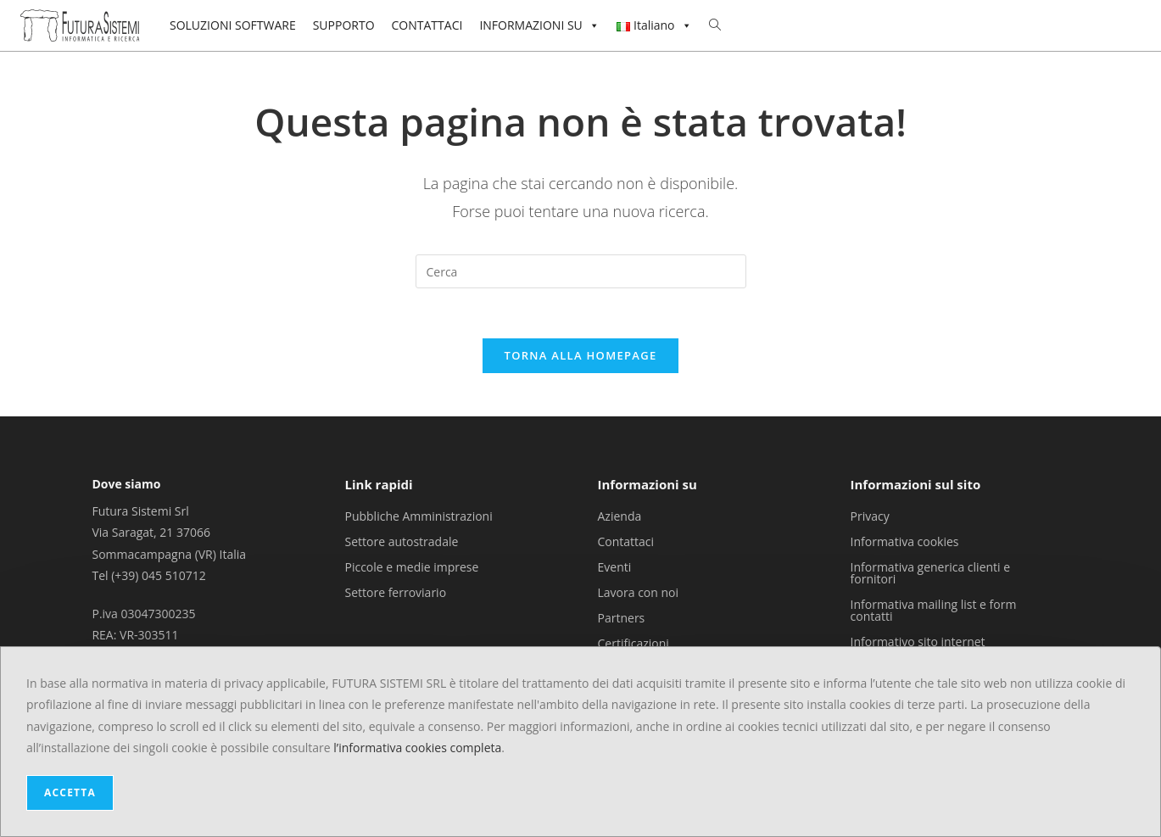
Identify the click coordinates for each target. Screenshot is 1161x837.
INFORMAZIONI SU (539, 25)
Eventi (615, 568)
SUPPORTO (344, 25)
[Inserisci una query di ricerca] (581, 271)
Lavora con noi (638, 593)
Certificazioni (633, 644)
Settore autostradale (401, 542)
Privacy (870, 517)
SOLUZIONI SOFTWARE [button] (233, 25)
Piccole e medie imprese (411, 568)
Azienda (620, 517)
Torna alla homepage (581, 357)
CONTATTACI (427, 25)
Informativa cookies (905, 542)
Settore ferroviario (395, 593)
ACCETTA (70, 792)
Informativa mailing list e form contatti (934, 611)
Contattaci (626, 542)
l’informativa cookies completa (417, 747)
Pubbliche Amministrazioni (418, 517)
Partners (621, 618)
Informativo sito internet (918, 642)
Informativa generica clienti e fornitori (931, 574)
